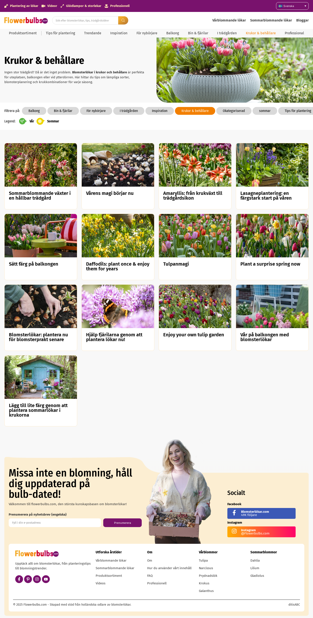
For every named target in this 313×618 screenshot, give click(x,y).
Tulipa (203, 560)
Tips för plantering (60, 33)
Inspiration (118, 33)
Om (149, 560)
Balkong (172, 33)
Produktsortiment (23, 33)
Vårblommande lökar (229, 20)
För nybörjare (147, 33)
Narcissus (206, 568)
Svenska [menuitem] (288, 6)
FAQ (150, 576)
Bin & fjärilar (198, 33)
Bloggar (302, 20)
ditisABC (294, 604)
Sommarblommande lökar (271, 20)
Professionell (156, 583)
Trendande (92, 33)
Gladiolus (257, 576)
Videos (100, 583)
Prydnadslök (208, 576)
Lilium (254, 568)
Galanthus (206, 591)
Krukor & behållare (261, 33)
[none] (292, 6)
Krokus (204, 583)
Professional (294, 33)
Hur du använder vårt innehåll (169, 568)
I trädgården (227, 33)
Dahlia (255, 560)
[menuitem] (292, 6)
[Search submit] (123, 20)
